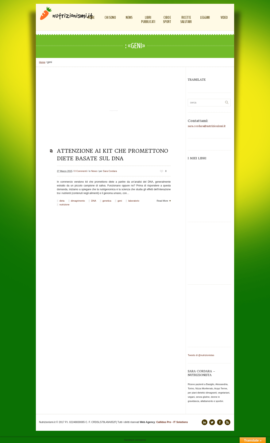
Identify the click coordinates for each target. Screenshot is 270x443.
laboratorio (133, 200)
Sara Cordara (110, 171)
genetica (107, 200)
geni (119, 200)
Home (42, 62)
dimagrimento (78, 200)
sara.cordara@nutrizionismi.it (206, 126)
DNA (93, 200)
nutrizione (64, 204)
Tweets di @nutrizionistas (201, 355)
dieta (62, 200)
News (94, 171)
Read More (162, 200)
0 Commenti (80, 171)
